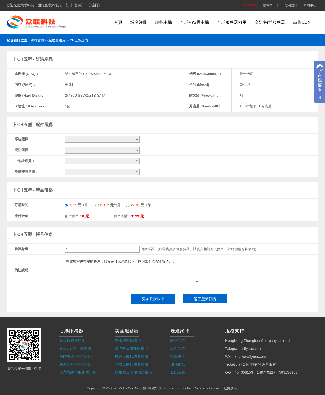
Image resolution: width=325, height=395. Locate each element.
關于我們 (177, 341)
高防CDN (301, 22)
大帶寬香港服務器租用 (77, 372)
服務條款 (177, 364)
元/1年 (138, 205)
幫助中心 (310, 5)
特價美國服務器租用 (131, 364)
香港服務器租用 (72, 341)
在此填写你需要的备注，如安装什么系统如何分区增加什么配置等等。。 (131, 270)
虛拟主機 (163, 22)
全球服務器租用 (232, 22)
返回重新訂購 (205, 299)
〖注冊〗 (95, 5)
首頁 (118, 22)
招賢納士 (177, 356)
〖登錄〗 (78, 5)
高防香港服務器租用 (76, 356)
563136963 (288, 372)
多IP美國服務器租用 (131, 348)
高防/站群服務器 (269, 22)
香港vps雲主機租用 (75, 348)
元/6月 (108, 205)
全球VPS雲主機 (194, 22)
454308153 (244, 372)
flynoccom (252, 348)
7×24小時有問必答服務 (258, 364)
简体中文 (250, 5)
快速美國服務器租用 (131, 356)
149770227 (266, 372)
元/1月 (76, 205)
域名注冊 (138, 22)
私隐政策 (177, 372)
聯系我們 (177, 348)
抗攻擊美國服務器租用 (133, 372)
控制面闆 (291, 5)
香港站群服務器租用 (76, 364)
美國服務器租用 (128, 341)
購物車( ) (270, 5)
